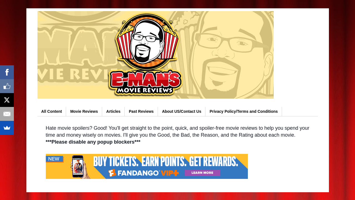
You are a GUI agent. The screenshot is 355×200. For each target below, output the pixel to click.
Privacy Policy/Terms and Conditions (244, 111)
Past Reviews (141, 111)
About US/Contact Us (182, 111)
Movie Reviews (84, 111)
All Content (51, 111)
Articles (113, 111)
